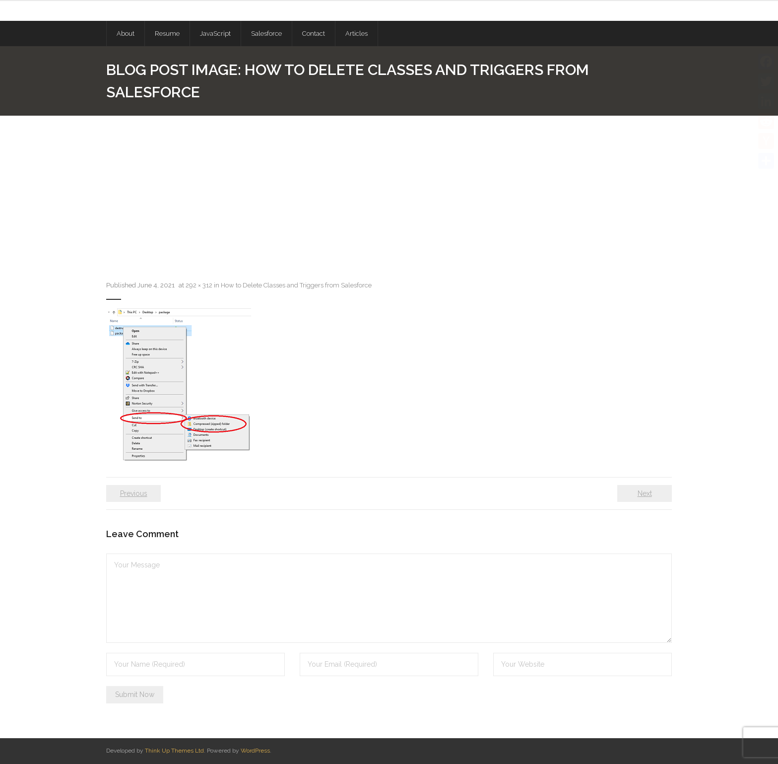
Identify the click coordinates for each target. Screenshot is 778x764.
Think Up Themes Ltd (174, 750)
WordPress (255, 750)
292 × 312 (199, 285)
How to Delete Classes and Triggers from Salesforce (296, 285)
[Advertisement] (389, 190)
